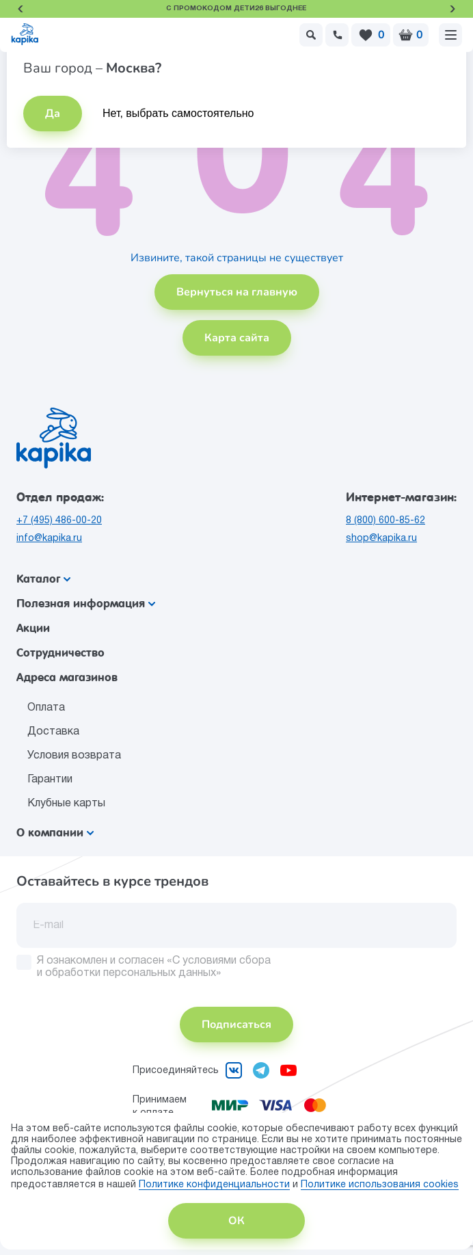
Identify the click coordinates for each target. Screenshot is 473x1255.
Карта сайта (236, 337)
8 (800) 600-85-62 (385, 520)
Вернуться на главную (236, 292)
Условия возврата (74, 756)
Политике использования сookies (380, 1184)
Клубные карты (66, 803)
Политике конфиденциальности (214, 1184)
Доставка (53, 732)
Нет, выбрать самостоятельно (178, 113)
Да (52, 113)
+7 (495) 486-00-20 (59, 520)
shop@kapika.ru (381, 538)
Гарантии (49, 779)
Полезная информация (85, 603)
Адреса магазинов (67, 677)
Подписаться (236, 1024)
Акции (33, 628)
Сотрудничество (60, 652)
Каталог (43, 578)
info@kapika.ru (49, 538)
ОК (236, 1220)
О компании (55, 832)
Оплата (46, 708)
